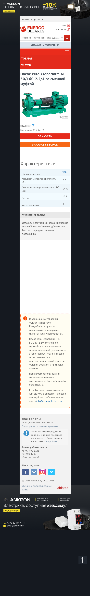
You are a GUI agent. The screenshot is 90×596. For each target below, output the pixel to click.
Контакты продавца (33, 214)
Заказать (45, 136)
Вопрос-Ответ (37, 19)
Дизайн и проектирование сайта (37, 487)
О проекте (24, 19)
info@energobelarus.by (49, 401)
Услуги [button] (26, 65)
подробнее (51, 441)
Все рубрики (55, 37)
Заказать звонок (45, 144)
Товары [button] (26, 58)
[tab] (45, 58)
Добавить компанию (45, 44)
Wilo (65, 172)
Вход (64, 25)
